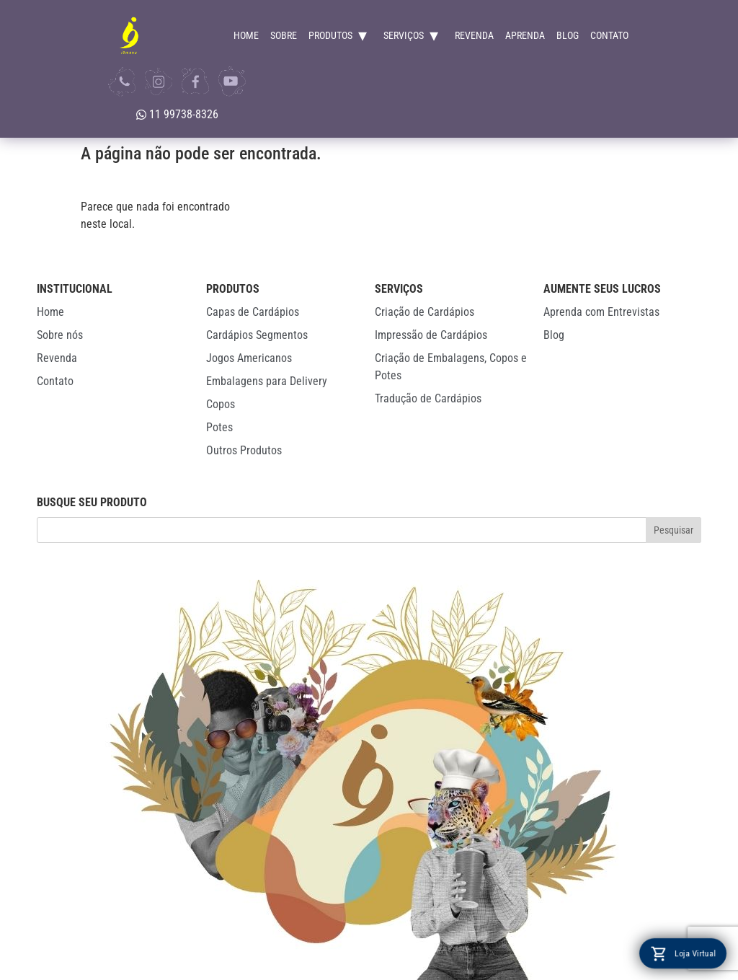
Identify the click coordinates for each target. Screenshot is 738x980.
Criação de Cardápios (424, 312)
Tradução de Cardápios (428, 398)
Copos (220, 404)
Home (246, 35)
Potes (219, 427)
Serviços (403, 35)
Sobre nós (60, 335)
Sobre (283, 35)
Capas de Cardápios (252, 312)
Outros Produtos (244, 450)
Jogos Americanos (249, 358)
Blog (567, 35)
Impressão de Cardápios (431, 335)
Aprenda (525, 35)
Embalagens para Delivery (266, 381)
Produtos (330, 35)
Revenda (474, 35)
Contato (609, 35)
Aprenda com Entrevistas (601, 312)
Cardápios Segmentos (257, 335)
